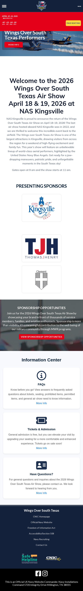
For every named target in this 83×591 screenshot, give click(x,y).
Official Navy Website (41, 522)
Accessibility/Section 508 (41, 533)
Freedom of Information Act (41, 527)
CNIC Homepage (41, 516)
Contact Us (41, 545)
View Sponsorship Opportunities (41, 336)
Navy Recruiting (41, 539)
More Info (13, 44)
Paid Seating (73, 23)
